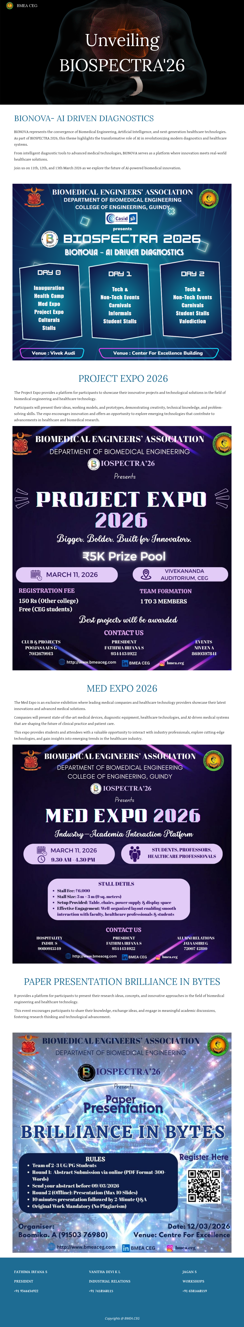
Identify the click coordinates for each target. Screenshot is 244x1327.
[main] (122, 52)
